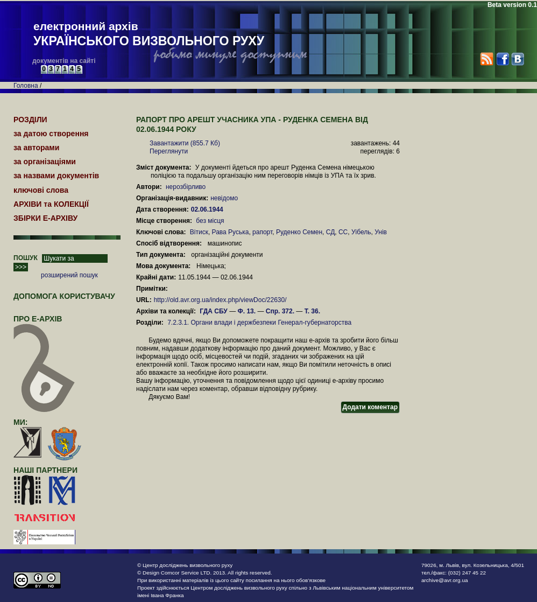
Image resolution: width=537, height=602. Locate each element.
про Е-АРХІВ (44, 323)
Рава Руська (230, 232)
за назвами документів (56, 175)
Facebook (502, 59)
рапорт (262, 232)
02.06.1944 (208, 209)
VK (517, 59)
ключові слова (40, 190)
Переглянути (169, 151)
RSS (486, 59)
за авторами (36, 147)
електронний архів (148, 34)
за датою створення (51, 133)
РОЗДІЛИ (30, 119)
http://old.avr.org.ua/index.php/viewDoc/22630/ (220, 300)
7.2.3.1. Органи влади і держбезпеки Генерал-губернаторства (259, 322)
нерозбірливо (186, 187)
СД (330, 232)
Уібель (361, 232)
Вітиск (199, 232)
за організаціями (44, 161)
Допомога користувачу (64, 296)
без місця (210, 221)
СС (343, 232)
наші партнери (45, 470)
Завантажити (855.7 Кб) (185, 143)
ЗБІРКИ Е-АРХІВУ (45, 218)
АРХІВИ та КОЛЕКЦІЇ (51, 204)
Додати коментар (370, 407)
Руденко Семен (299, 232)
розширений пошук (69, 275)
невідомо (224, 198)
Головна (25, 85)
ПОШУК (25, 258)
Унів (381, 232)
